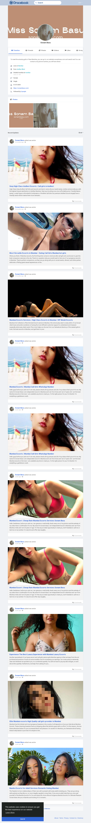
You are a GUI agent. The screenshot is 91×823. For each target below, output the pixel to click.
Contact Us (73, 818)
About (56, 818)
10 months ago (19, 142)
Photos (42, 50)
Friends (29, 50)
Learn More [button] (10, 812)
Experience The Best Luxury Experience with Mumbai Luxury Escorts (37, 654)
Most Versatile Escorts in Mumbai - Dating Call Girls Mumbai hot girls (37, 253)
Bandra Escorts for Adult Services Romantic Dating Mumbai (34, 788)
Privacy (66, 818)
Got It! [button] (22, 819)
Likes (67, 50)
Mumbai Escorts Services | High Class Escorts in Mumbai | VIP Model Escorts (41, 320)
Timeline (15, 50)
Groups (80, 50)
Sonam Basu (45, 43)
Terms (61, 818)
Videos (55, 50)
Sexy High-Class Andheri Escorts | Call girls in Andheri (31, 186)
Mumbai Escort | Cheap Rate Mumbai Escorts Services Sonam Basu (37, 521)
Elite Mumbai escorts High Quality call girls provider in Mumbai (35, 721)
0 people (23, 91)
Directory (80, 818)
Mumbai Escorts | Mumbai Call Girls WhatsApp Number (31, 387)
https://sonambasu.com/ (21, 88)
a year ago (18, 343)
